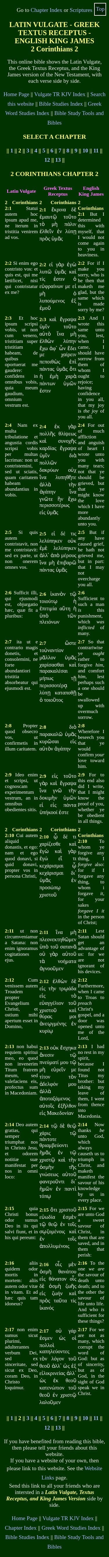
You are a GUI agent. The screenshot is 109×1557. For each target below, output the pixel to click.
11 (96, 150)
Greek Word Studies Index (71, 1528)
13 (58, 160)
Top (100, 9)
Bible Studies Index (61, 104)
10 (85, 150)
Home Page (16, 94)
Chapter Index (46, 10)
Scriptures (81, 10)
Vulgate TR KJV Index (59, 94)
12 (47, 160)
